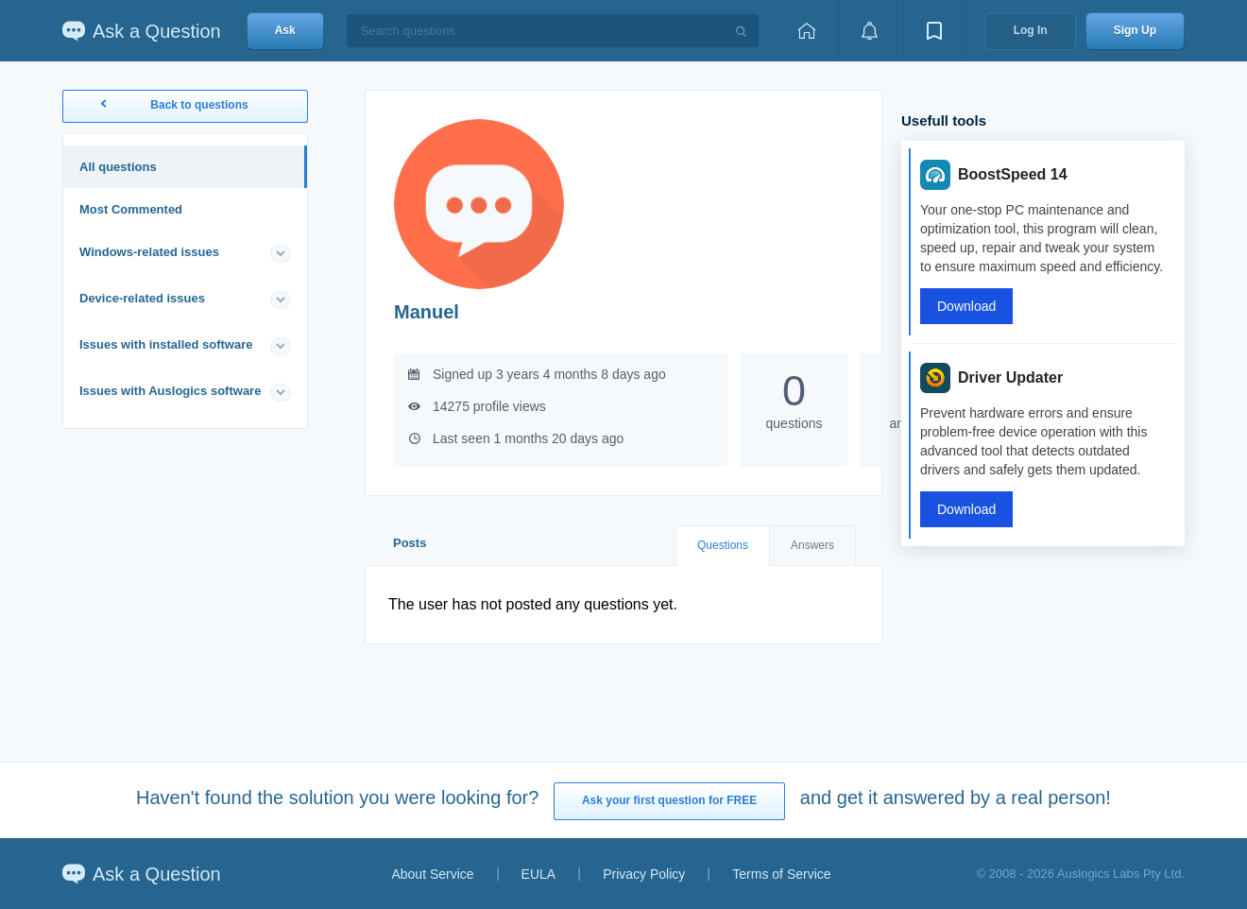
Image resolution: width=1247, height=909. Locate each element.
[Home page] (807, 30)
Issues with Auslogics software (170, 391)
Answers (812, 545)
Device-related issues (142, 298)
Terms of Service (781, 874)
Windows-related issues (149, 252)
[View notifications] (870, 30)
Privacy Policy (644, 874)
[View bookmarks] (934, 30)
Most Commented (130, 209)
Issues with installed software (166, 344)
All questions (118, 167)
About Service (432, 874)
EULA (538, 874)
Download (966, 306)
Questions (722, 545)
